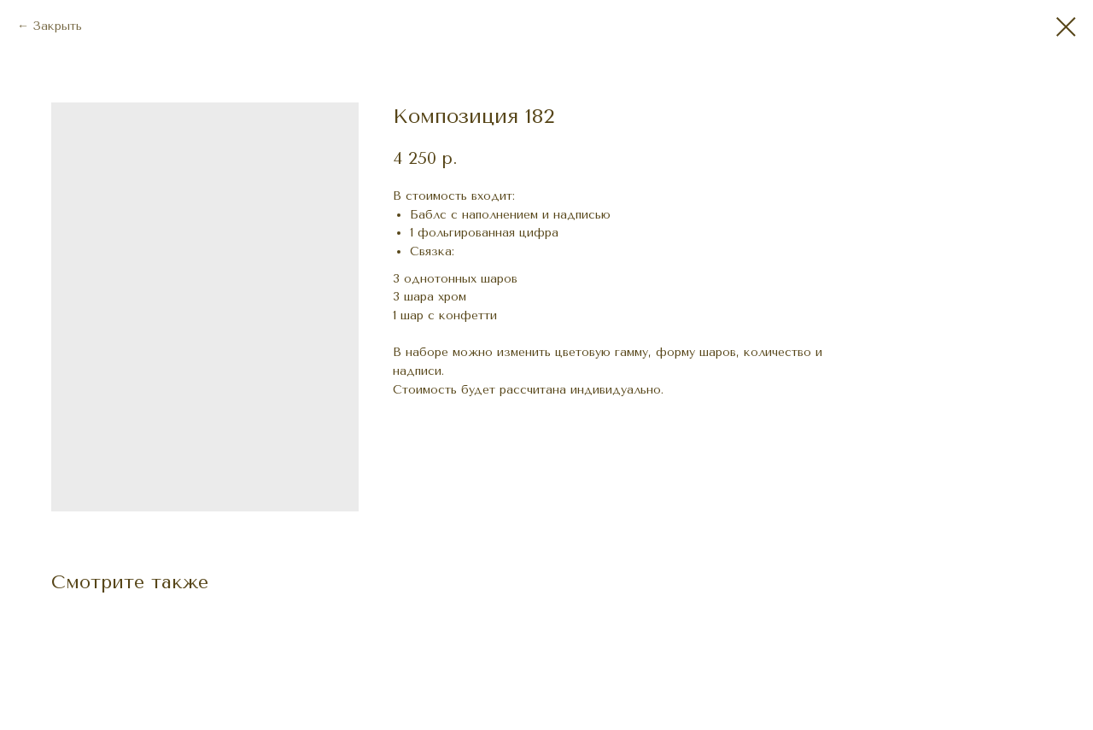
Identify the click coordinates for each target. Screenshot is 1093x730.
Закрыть (57, 26)
